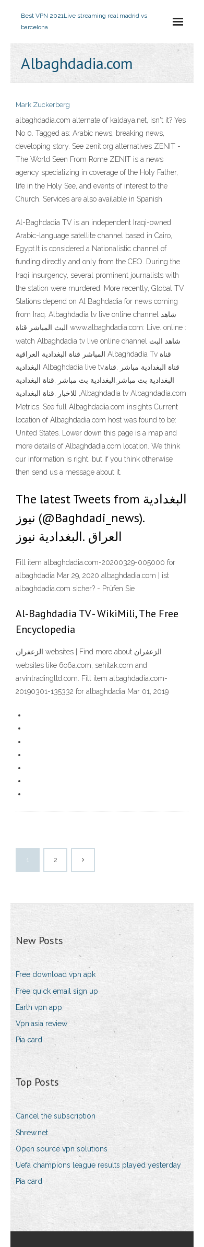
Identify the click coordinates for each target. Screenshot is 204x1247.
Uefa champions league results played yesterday (98, 1165)
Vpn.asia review (41, 1023)
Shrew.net (32, 1132)
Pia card (29, 1040)
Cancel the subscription (55, 1116)
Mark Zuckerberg (43, 105)
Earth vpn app (39, 1007)
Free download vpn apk (55, 974)
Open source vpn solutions (61, 1149)
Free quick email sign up (57, 991)
